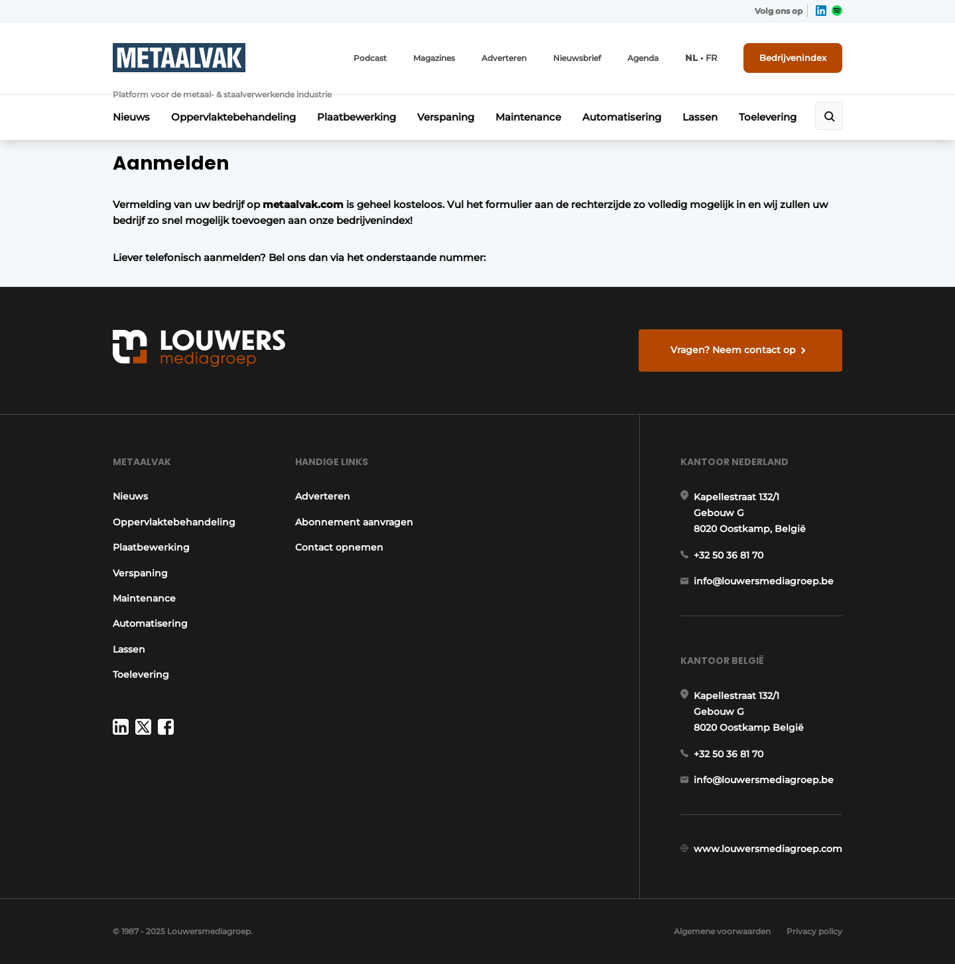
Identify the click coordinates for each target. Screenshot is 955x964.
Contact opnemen (339, 547)
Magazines (434, 58)
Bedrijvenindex (792, 57)
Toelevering (767, 117)
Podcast (370, 58)
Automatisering (621, 117)
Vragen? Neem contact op (733, 350)
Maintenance (528, 117)
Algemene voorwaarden (722, 931)
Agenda (643, 58)
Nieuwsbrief (577, 58)
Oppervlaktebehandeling (233, 117)
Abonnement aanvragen (354, 522)
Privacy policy (814, 931)
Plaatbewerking (356, 117)
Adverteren (504, 58)
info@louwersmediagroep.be (764, 581)
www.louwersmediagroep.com (768, 849)
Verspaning (445, 117)
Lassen (700, 117)
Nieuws (131, 117)
